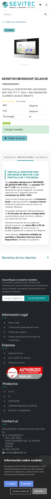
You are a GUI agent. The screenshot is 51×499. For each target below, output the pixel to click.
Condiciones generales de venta (23, 327)
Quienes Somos (15, 353)
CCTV (11, 391)
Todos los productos (14, 22)
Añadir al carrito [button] (14, 138)
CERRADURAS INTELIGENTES (22, 406)
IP (9, 396)
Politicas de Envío (16, 362)
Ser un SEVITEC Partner (19, 358)
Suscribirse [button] (36, 298)
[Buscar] (45, 14)
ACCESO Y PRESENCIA (19, 410)
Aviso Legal (13, 322)
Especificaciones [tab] (25, 157)
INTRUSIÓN (13, 401)
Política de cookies (17, 332)
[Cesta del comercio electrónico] (40, 4)
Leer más (38, 491)
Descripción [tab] (10, 157)
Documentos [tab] (41, 157)
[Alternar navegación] (46, 4)
